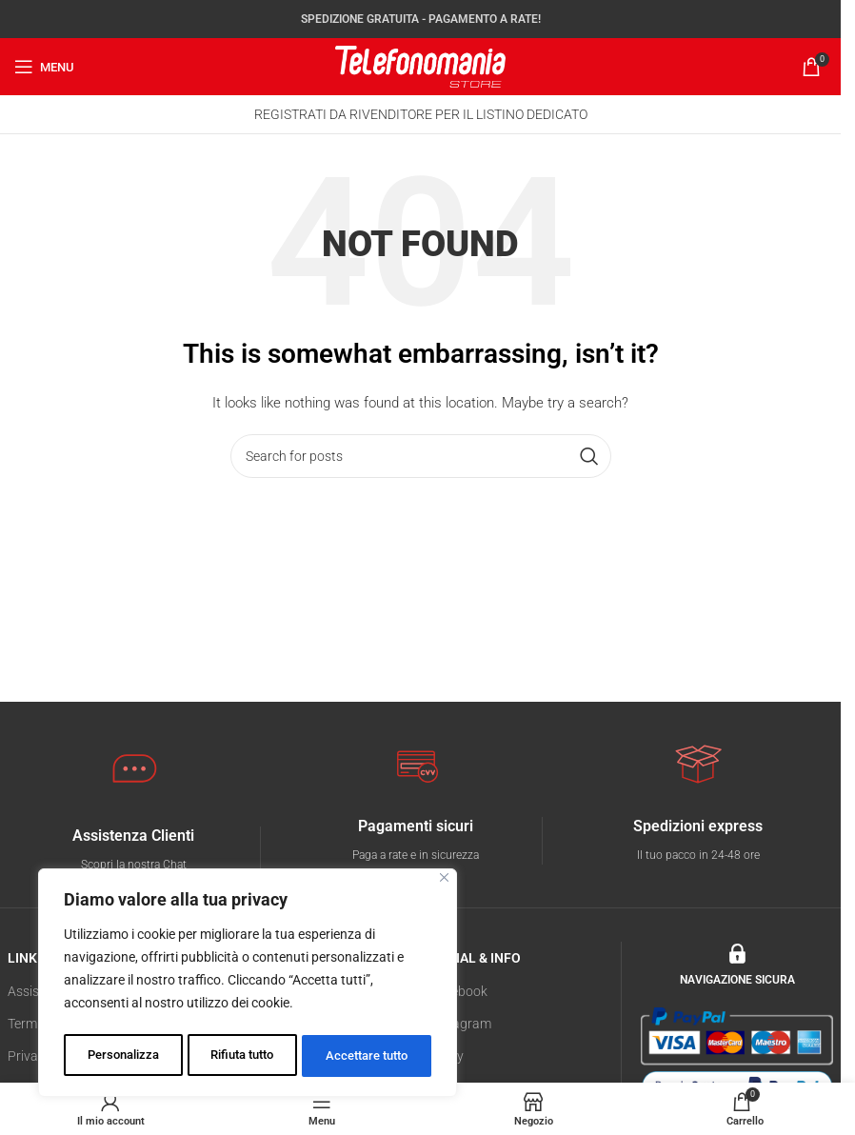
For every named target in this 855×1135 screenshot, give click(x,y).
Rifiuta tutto (241, 1056)
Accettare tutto (367, 1056)
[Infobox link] (134, 850)
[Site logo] (420, 65)
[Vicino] (444, 883)
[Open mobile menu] (44, 67)
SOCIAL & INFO (475, 958)
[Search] (420, 456)
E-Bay (446, 1056)
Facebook (458, 991)
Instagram (460, 1023)
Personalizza (121, 1056)
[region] (247, 985)
